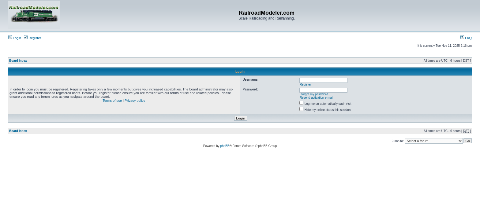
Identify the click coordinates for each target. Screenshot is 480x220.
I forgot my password (314, 94)
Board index (18, 60)
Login (14, 38)
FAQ (466, 38)
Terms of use (112, 100)
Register (32, 38)
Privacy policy (135, 100)
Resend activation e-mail (316, 97)
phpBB (224, 146)
